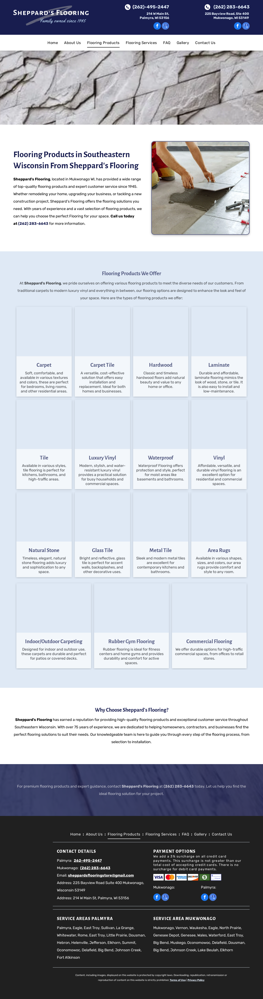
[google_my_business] (165, 26)
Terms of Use (178, 980)
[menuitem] (52, 43)
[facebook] (157, 26)
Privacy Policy (196, 980)
